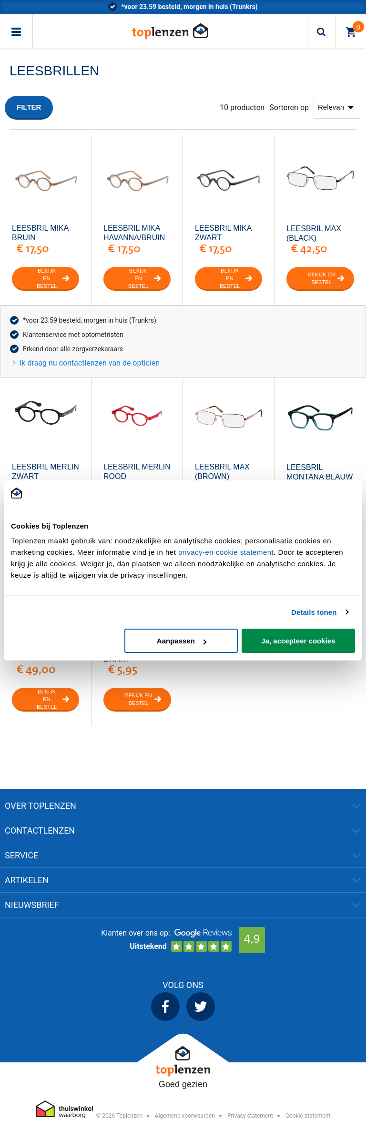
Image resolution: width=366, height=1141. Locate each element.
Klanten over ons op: (135, 932)
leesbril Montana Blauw (319, 472)
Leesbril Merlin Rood (137, 471)
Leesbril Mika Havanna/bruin (134, 233)
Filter (29, 107)
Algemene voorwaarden (185, 1115)
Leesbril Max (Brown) (222, 471)
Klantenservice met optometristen (73, 334)
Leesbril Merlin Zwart (45, 471)
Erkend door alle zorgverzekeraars (73, 349)
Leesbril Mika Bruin (40, 233)
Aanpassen (181, 641)
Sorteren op (289, 107)
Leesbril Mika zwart (223, 233)
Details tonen (313, 612)
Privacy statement (250, 1115)
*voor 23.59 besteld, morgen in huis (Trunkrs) (89, 320)
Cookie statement (307, 1115)
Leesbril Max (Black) (313, 233)
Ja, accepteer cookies (298, 641)
